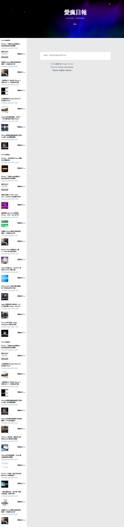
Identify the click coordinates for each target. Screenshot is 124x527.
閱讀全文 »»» (21, 54)
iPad (64, 24)
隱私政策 (55, 70)
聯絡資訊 (92, 24)
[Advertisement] (75, 40)
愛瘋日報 (75, 12)
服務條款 (62, 70)
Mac (70, 24)
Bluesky (70, 67)
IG (54, 67)
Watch (85, 24)
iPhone (58, 24)
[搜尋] (110, 4)
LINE (65, 67)
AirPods (77, 24)
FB (51, 67)
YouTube (60, 67)
